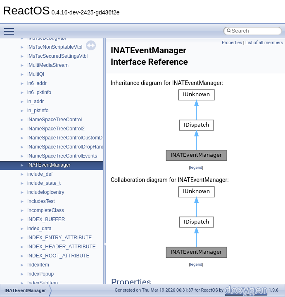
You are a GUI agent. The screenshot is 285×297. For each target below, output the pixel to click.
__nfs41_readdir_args (51, 222)
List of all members (264, 42)
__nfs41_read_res (47, 204)
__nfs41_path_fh (45, 158)
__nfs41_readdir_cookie (53, 231)
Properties (232, 42)
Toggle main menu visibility (11, 28)
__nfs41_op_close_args (53, 86)
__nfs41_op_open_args (53, 104)
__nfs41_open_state (49, 131)
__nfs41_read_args (48, 195)
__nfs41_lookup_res (49, 77)
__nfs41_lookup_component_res (63, 68)
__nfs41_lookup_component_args (64, 58)
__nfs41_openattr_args (52, 140)
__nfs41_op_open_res (51, 113)
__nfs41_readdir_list (49, 249)
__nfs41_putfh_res (47, 176)
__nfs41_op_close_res (52, 95)
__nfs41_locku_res (48, 40)
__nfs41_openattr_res (51, 149)
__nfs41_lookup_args (51, 49)
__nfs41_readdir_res (50, 258)
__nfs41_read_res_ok (51, 213)
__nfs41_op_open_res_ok (56, 122)
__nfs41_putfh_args (49, 167)
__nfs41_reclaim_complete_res (61, 276)
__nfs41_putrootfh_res (52, 186)
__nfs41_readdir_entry (52, 240)
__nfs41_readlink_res (51, 267)
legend (196, 167)
